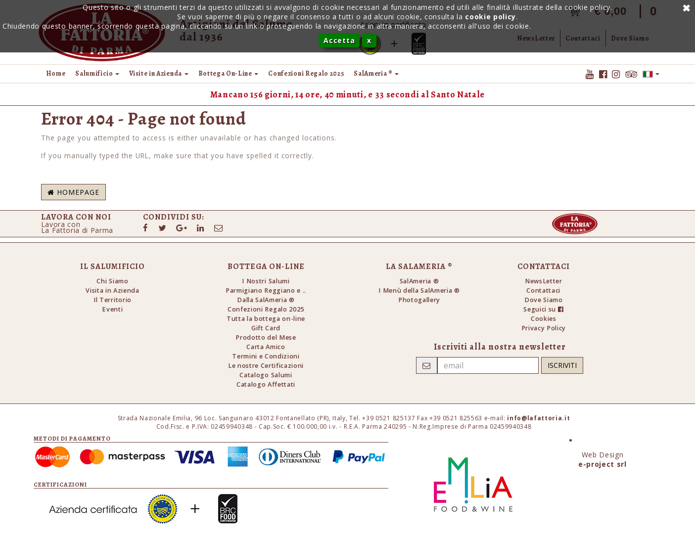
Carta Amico (265, 347)
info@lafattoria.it (538, 418)
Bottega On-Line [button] (228, 73)
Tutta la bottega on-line (266, 318)
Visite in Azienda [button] (158, 73)
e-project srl (602, 464)
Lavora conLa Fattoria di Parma (77, 227)
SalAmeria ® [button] (376, 73)
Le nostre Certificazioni (266, 365)
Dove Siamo (543, 300)
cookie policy (490, 16)
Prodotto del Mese (265, 337)
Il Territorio (112, 300)
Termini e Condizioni (266, 356)
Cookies (543, 318)
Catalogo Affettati (265, 384)
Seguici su (543, 309)
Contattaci (543, 290)
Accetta (339, 40)
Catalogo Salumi (265, 375)
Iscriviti (562, 365)
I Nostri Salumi (265, 281)
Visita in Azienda (112, 290)
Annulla (685, 7)
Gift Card (265, 328)
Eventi (112, 309)
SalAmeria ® (419, 281)
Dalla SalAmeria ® (266, 300)
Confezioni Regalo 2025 (306, 73)
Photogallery (419, 300)
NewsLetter (543, 281)
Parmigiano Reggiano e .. (266, 290)
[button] (651, 74)
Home (56, 73)
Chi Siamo (112, 281)
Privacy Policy (543, 328)
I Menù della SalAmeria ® (419, 290)
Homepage (73, 192)
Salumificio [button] (97, 73)
